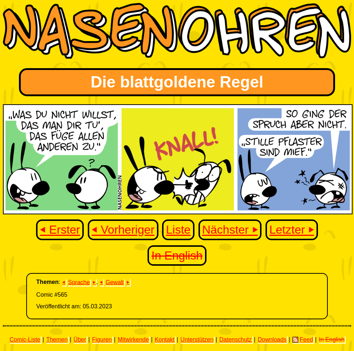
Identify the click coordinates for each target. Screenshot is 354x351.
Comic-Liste (24, 339)
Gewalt (115, 282)
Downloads (271, 339)
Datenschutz (235, 339)
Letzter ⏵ (292, 230)
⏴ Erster (60, 230)
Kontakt (164, 339)
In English (177, 255)
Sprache (79, 282)
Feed (302, 339)
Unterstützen (196, 339)
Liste (178, 230)
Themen (57, 339)
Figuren (102, 339)
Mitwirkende (133, 339)
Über (80, 339)
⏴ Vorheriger (123, 230)
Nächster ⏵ (230, 230)
